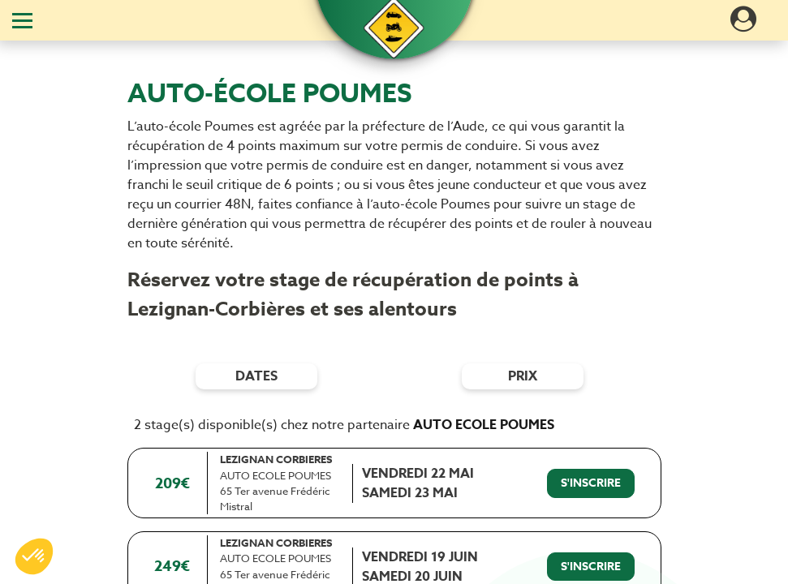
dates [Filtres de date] (256, 376)
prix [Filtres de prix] (522, 376)
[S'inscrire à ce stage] (591, 483)
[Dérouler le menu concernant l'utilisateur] (743, 24)
